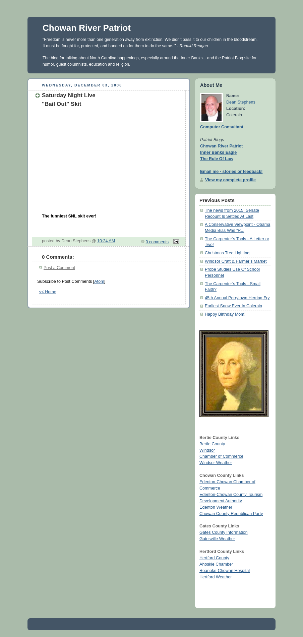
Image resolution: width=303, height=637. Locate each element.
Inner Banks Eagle (218, 152)
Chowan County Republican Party (231, 513)
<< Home (47, 292)
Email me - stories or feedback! (231, 171)
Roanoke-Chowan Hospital (224, 570)
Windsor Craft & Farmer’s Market (236, 261)
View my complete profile (230, 180)
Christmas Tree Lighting (227, 253)
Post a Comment (59, 267)
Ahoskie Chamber (216, 564)
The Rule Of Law (216, 158)
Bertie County (212, 444)
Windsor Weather (215, 462)
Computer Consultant (221, 127)
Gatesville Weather (217, 538)
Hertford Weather (215, 577)
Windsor (207, 450)
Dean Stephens (240, 102)
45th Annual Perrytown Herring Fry (237, 298)
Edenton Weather (215, 507)
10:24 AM (106, 241)
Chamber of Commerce (221, 456)
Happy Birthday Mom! (225, 314)
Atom (99, 281)
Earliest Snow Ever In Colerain (233, 306)
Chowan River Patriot (87, 28)
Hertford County (214, 558)
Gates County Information (223, 532)
